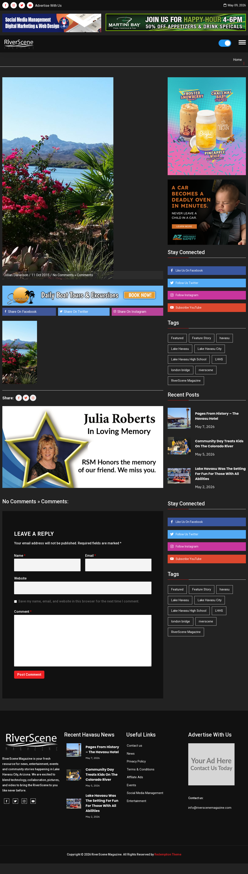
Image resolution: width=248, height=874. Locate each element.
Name (19, 556)
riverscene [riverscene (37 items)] (206, 370)
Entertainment (136, 801)
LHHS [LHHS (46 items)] (219, 359)
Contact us (134, 745)
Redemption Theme (167, 854)
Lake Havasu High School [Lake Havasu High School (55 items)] (188, 359)
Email (90, 556)
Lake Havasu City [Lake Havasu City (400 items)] (209, 349)
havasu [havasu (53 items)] (224, 338)
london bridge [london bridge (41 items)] (180, 370)
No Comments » (64, 275)
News (131, 753)
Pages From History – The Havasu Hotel (217, 416)
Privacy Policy (136, 761)
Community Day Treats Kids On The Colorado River (219, 444)
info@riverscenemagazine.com (209, 808)
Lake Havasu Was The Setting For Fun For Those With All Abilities (220, 473)
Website (20, 578)
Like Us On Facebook (189, 270)
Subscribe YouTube (188, 307)
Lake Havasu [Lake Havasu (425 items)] (180, 349)
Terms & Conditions (140, 769)
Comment (23, 612)
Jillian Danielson (16, 275)
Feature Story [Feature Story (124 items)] (201, 338)
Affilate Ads (135, 777)
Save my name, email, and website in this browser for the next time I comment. (78, 601)
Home (237, 60)
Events (131, 785)
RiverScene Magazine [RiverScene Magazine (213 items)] (186, 380)
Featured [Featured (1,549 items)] (177, 338)
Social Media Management (145, 793)
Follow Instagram (186, 295)
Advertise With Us (48, 6)
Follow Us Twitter (186, 283)
